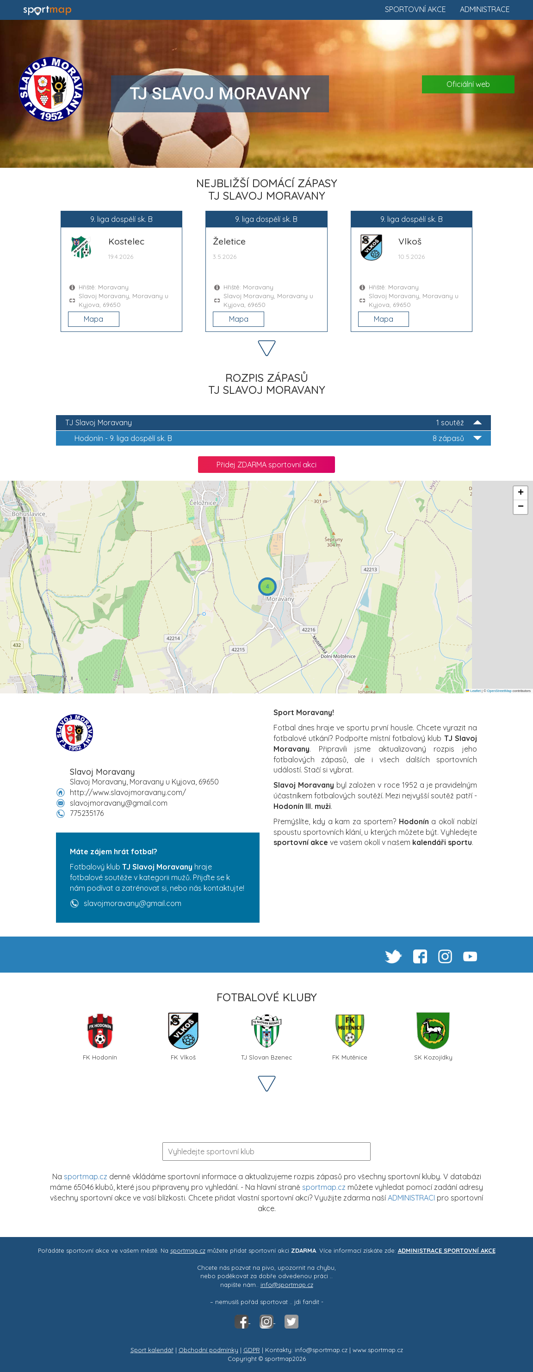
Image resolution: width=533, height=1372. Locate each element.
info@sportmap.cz (286, 1284)
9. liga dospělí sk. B (278, 438)
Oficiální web (468, 84)
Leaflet (473, 691)
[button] (267, 586)
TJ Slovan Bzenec (266, 1036)
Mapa (93, 319)
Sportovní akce (415, 9)
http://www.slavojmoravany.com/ (128, 792)
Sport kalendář (152, 1350)
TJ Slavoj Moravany (273, 422)
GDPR (251, 1350)
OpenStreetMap (499, 691)
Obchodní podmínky (208, 1350)
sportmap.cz (85, 1176)
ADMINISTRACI (411, 1197)
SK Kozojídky (433, 1036)
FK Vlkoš (183, 1036)
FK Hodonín (99, 1036)
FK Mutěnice (349, 1036)
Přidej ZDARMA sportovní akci (266, 464)
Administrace (485, 9)
